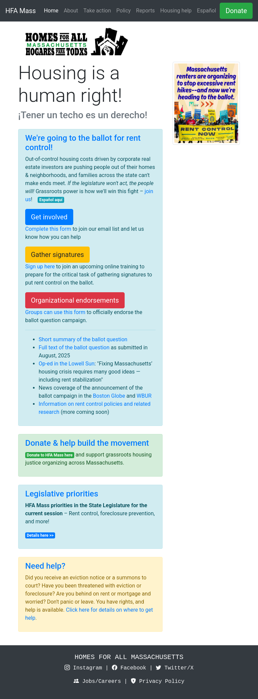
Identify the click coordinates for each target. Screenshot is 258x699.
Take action (97, 10)
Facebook (129, 668)
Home (51, 10)
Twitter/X (175, 668)
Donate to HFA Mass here (50, 455)
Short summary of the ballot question (83, 339)
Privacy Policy (157, 682)
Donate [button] (236, 11)
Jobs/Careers (97, 682)
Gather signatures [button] (57, 255)
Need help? (45, 566)
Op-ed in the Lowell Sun (66, 363)
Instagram (83, 668)
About (71, 10)
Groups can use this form (55, 312)
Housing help (175, 10)
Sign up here (40, 266)
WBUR (144, 396)
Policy (123, 10)
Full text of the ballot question (74, 347)
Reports (145, 10)
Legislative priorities (61, 493)
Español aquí (50, 200)
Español (206, 10)
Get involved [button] (49, 217)
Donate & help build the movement (87, 443)
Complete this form (48, 229)
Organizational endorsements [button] (75, 300)
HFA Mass (20, 11)
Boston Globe (109, 396)
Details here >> (40, 535)
